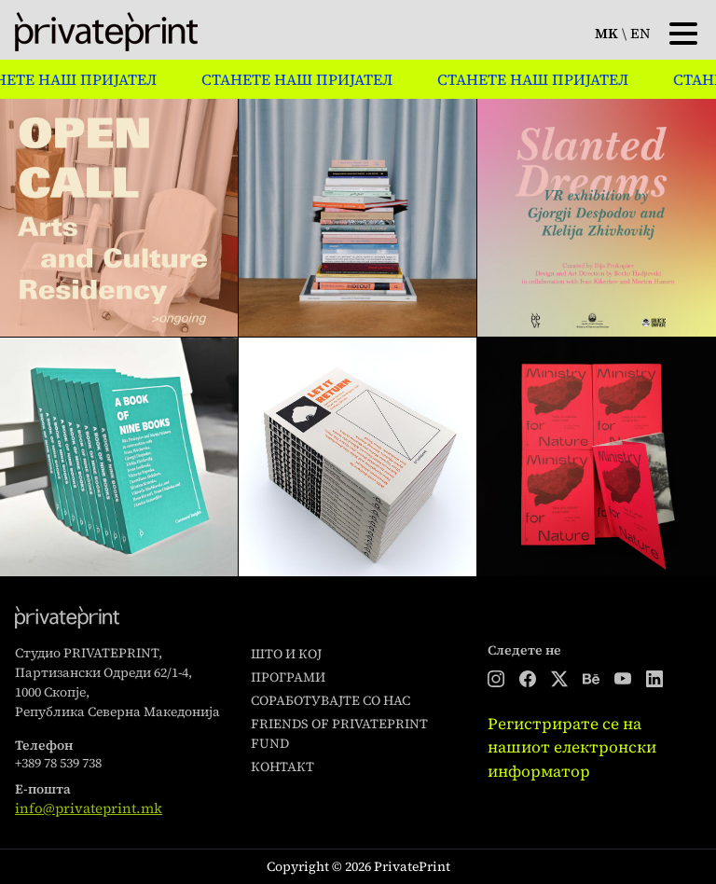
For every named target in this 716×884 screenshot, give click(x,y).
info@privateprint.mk (88, 808)
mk (606, 33)
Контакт (282, 766)
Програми (288, 677)
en (640, 33)
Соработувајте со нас (330, 700)
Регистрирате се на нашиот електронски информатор (572, 747)
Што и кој (286, 653)
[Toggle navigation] (683, 31)
